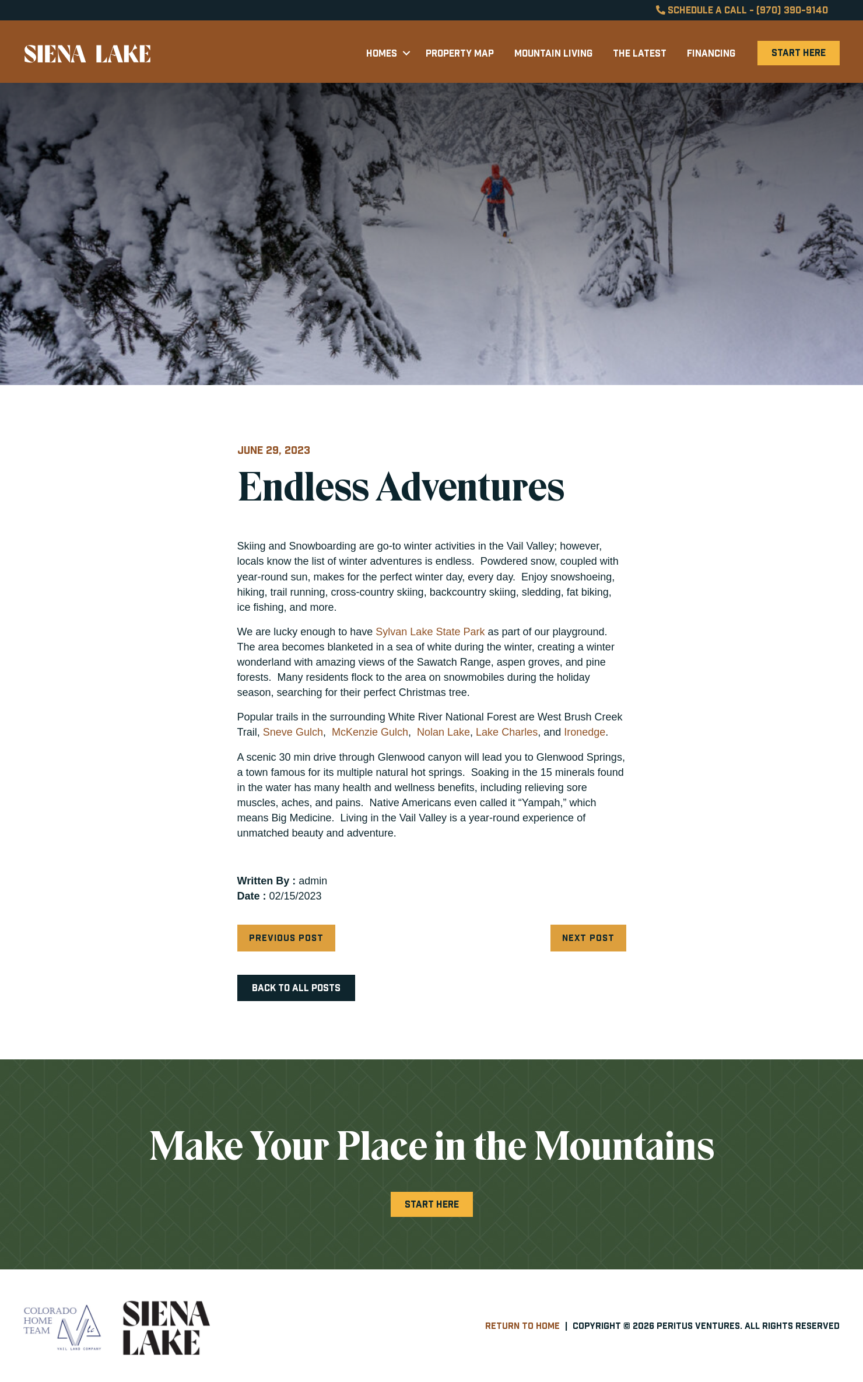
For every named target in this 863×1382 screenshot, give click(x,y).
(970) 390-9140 (792, 10)
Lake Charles (507, 732)
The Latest (639, 53)
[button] (406, 53)
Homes (381, 53)
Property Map (460, 53)
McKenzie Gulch (368, 732)
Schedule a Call (701, 10)
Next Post (588, 937)
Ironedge (584, 732)
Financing (711, 53)
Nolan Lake (442, 732)
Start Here (798, 52)
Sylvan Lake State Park (430, 632)
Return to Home (522, 1325)
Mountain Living (553, 53)
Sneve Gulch (293, 732)
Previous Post (286, 937)
